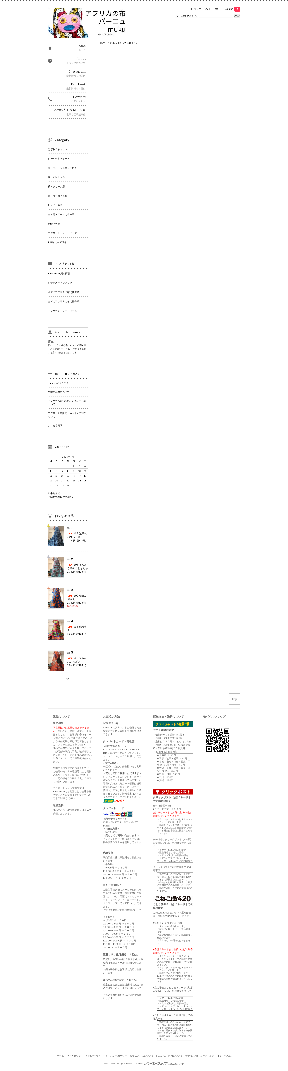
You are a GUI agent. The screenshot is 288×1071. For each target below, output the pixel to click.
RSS (219, 1055)
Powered (160, 1063)
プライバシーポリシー (115, 1055)
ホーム (60, 1055)
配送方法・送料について (169, 1055)
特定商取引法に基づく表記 (199, 1055)
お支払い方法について (142, 1055)
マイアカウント (202, 9)
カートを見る (229, 9)
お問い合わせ (93, 1055)
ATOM (227, 1055)
